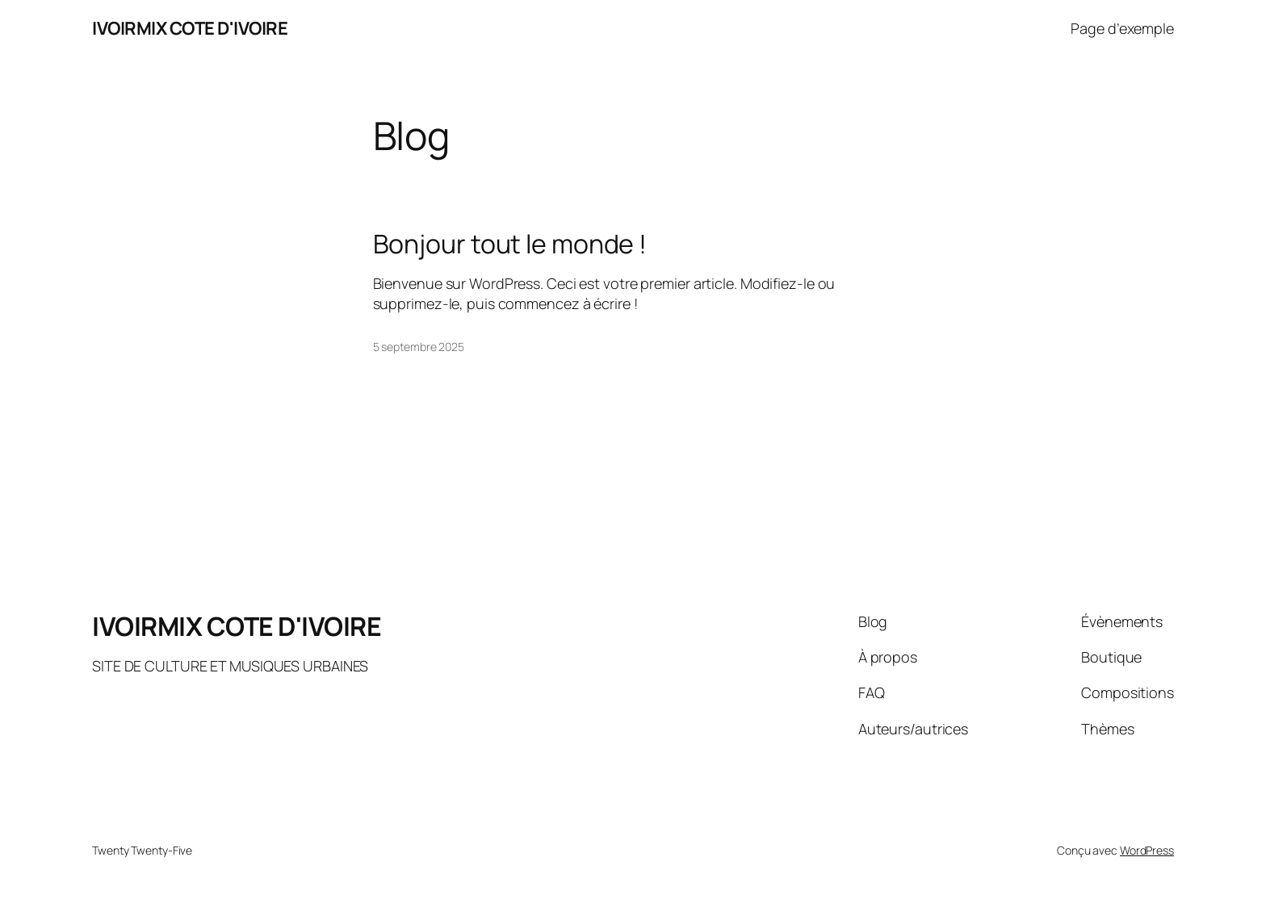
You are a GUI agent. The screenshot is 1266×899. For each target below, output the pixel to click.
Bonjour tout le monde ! (510, 243)
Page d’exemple (1122, 28)
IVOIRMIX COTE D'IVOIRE (189, 28)
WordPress (1147, 850)
